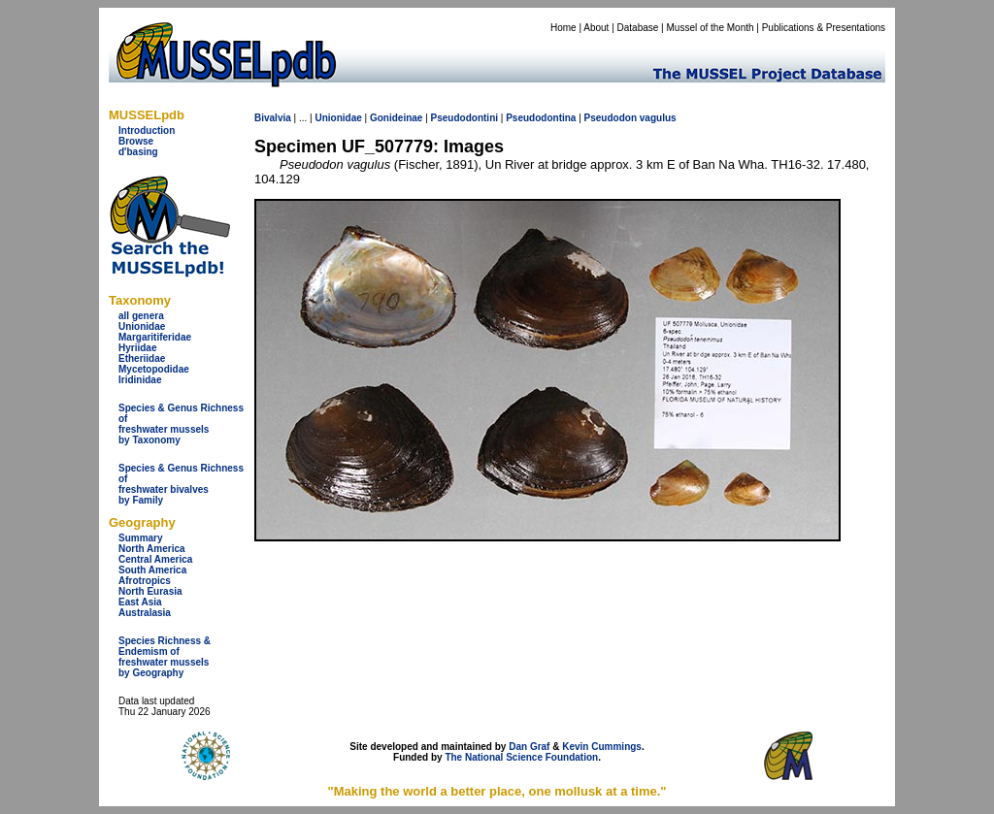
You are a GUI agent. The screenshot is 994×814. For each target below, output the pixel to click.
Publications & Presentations (823, 27)
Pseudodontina (541, 118)
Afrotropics (144, 580)
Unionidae (141, 326)
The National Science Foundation (521, 757)
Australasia (144, 612)
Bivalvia (272, 118)
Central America (155, 559)
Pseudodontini (464, 118)
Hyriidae (137, 347)
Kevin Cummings (602, 746)
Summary (140, 538)
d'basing (138, 152)
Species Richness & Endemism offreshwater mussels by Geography (164, 656)
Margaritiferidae (154, 337)
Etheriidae (141, 358)
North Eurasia (150, 591)
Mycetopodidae (153, 369)
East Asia (140, 602)
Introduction (146, 130)
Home (563, 27)
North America (151, 548)
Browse (135, 141)
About (596, 27)
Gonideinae (396, 118)
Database (638, 27)
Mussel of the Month (710, 27)
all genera (141, 315)
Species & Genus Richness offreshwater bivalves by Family (181, 484)
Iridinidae (139, 379)
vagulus (658, 118)
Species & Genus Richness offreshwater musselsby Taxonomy (181, 424)
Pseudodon (610, 118)
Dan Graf (529, 746)
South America (152, 570)
